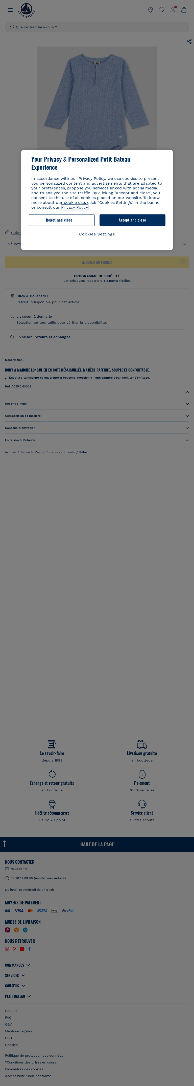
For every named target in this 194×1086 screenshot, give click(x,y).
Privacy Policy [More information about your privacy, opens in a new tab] (74, 207)
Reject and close (59, 220)
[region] (97, 200)
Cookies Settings (97, 234)
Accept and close (132, 220)
